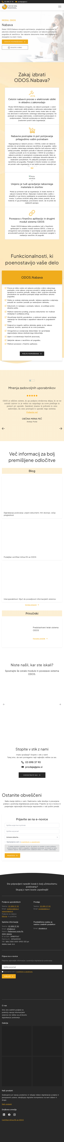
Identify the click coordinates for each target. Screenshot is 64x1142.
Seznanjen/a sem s (23, 842)
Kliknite (4, 916)
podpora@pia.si (13, 909)
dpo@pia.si (43, 928)
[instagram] (14, 1115)
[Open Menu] (59, 6)
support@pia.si (7, 911)
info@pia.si (11, 929)
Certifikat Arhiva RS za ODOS (13, 1120)
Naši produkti (7, 1104)
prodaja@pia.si (44, 909)
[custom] (4, 1115)
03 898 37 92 (13, 906)
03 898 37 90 (45, 906)
